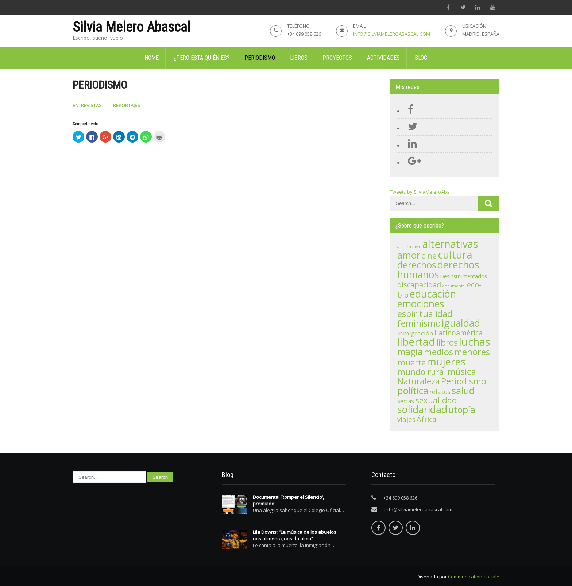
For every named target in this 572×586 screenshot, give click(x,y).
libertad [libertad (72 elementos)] (416, 341)
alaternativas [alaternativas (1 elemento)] (409, 246)
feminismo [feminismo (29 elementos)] (419, 323)
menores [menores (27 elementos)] (472, 352)
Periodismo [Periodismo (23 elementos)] (463, 381)
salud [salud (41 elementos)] (463, 390)
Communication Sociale (473, 576)
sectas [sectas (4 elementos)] (405, 401)
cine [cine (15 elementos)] (429, 255)
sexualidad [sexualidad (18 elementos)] (436, 400)
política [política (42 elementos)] (412, 390)
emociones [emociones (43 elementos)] (420, 303)
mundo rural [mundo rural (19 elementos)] (421, 371)
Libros (299, 57)
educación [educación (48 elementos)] (433, 293)
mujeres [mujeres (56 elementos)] (446, 361)
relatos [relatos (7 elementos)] (440, 391)
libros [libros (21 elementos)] (447, 342)
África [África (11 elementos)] (426, 419)
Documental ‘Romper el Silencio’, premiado (288, 500)
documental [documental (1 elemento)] (454, 285)
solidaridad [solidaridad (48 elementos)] (422, 409)
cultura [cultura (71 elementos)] (455, 254)
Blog (421, 57)
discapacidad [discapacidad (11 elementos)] (419, 285)
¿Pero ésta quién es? (201, 57)
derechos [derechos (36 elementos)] (416, 265)
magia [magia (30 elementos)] (410, 352)
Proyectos (337, 57)
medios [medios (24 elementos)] (438, 352)
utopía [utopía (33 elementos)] (461, 409)
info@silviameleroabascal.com (391, 34)
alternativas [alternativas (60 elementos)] (450, 244)
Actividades (383, 57)
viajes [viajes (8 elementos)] (406, 419)
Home (151, 57)
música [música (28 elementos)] (461, 371)
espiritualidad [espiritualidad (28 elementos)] (424, 313)
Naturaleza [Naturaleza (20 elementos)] (418, 381)
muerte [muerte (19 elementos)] (411, 362)
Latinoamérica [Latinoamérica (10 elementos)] (458, 333)
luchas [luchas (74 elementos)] (474, 341)
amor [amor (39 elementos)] (408, 254)
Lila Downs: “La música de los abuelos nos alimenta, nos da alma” (294, 535)
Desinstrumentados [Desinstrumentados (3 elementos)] (463, 276)
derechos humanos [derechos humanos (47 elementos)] (438, 269)
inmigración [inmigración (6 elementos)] (415, 333)
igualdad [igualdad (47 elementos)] (461, 323)
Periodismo (259, 57)
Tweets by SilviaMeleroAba (420, 192)
